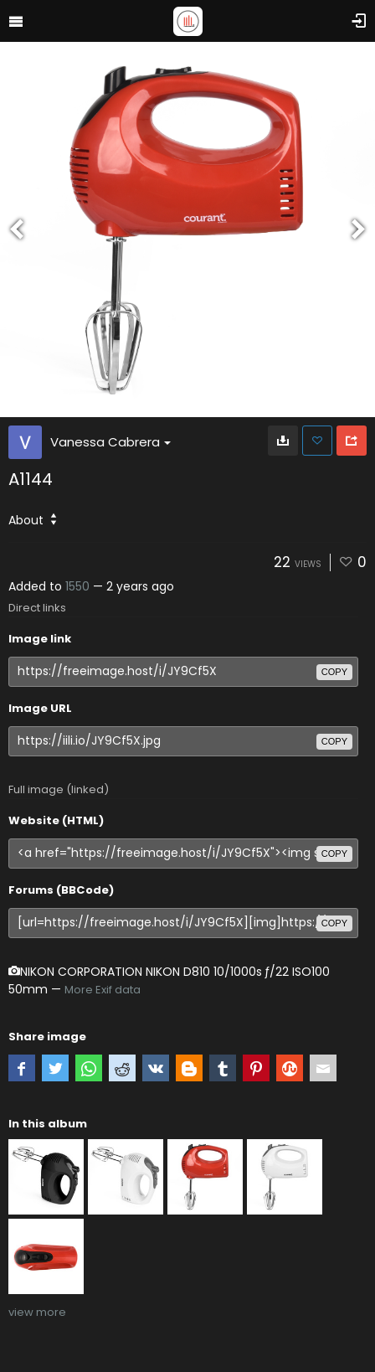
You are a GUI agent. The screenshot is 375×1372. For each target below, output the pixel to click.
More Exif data (102, 990)
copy (334, 672)
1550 (77, 586)
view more (37, 1312)
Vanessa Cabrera (110, 442)
